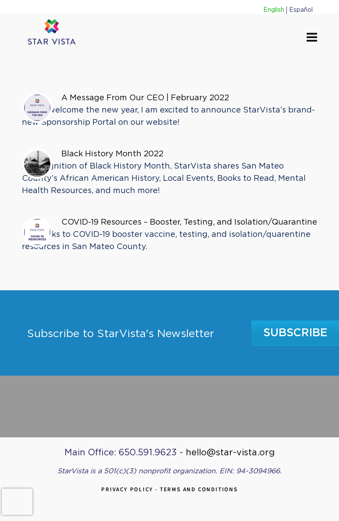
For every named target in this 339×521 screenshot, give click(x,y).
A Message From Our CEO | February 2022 (145, 98)
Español (301, 10)
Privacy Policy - (130, 489)
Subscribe (295, 332)
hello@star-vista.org (230, 452)
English (273, 10)
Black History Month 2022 (112, 154)
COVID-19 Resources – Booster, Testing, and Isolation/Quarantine (189, 222)
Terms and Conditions (199, 489)
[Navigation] (312, 38)
